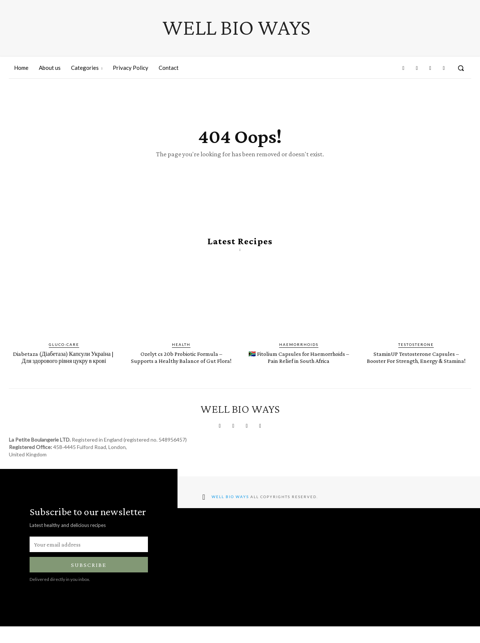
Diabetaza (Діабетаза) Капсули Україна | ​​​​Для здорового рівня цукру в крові (64, 370)
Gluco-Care (64, 354)
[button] (460, 68)
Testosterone (416, 354)
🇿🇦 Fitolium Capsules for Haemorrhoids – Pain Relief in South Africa (299, 370)
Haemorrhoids (298, 354)
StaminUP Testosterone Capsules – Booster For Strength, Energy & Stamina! (416, 370)
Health (181, 354)
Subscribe (89, 581)
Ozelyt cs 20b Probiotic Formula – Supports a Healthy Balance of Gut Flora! (181, 370)
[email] (89, 561)
